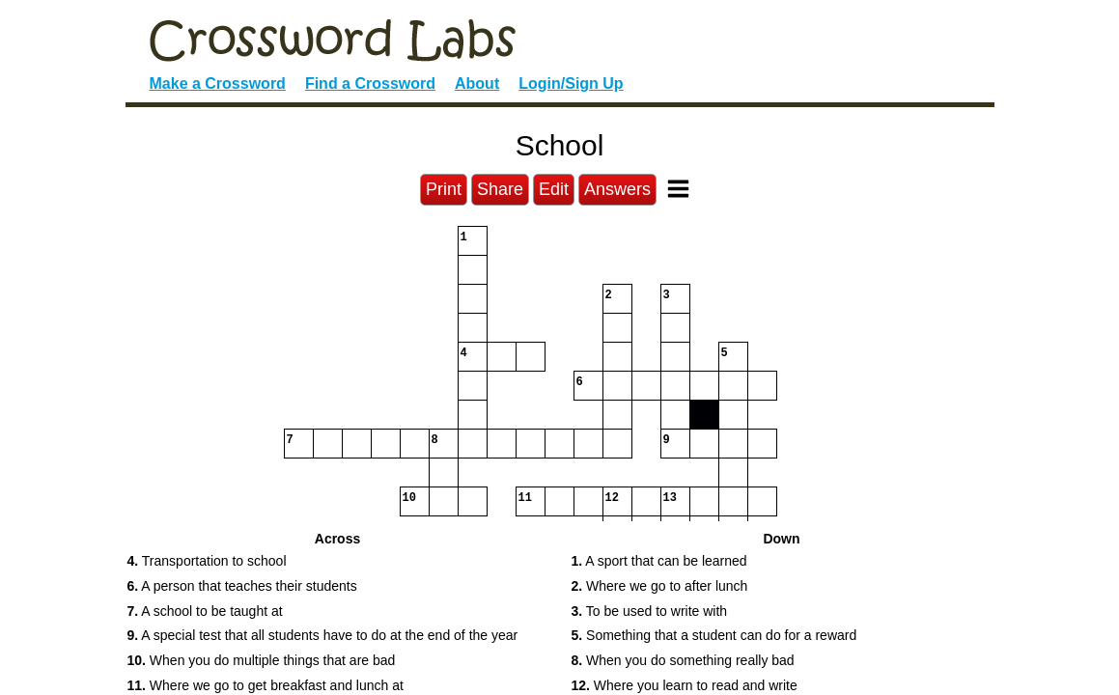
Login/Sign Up (570, 83)
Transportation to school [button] (207, 561)
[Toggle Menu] (678, 189)
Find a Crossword (370, 83)
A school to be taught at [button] (205, 611)
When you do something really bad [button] (683, 660)
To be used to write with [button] (650, 611)
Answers (617, 189)
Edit (554, 189)
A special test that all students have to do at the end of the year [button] (322, 635)
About (477, 83)
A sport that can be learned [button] (659, 561)
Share (500, 189)
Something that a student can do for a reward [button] (714, 635)
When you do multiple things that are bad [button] (261, 660)
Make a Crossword (218, 83)
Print (444, 189)
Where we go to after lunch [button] (660, 586)
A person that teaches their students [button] (242, 586)
